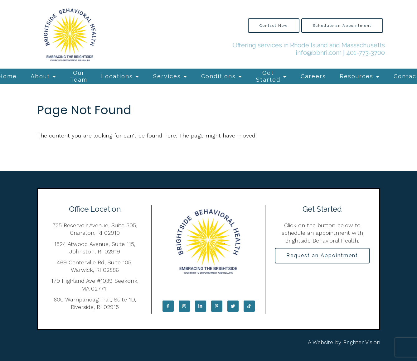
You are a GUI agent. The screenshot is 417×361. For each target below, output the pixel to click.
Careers (313, 76)
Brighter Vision (361, 342)
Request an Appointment (322, 255)
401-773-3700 (365, 52)
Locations (117, 76)
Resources (356, 76)
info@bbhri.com (319, 52)
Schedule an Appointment (342, 25)
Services (167, 76)
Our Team (78, 76)
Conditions (218, 76)
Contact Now (273, 25)
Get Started (268, 76)
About (40, 76)
